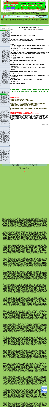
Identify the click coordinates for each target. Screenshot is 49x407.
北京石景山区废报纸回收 (12, 323)
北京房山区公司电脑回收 (25, 331)
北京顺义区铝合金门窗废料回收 (12, 392)
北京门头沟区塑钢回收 (34, 368)
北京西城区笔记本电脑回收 (40, 258)
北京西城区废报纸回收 (15, 261)
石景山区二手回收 (21, 313)
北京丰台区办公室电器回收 (13, 310)
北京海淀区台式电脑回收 (32, 289)
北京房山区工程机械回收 (21, 329)
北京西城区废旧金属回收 (12, 253)
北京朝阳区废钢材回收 (31, 276)
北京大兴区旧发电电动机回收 (24, 338)
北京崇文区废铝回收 (38, 266)
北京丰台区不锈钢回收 (12, 306)
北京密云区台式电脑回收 (32, 403)
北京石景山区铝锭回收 (37, 315)
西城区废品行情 (18, 253)
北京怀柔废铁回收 (32, 237)
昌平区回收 (14, 345)
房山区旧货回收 (24, 324)
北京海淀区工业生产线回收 (41, 290)
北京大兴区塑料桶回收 (41, 343)
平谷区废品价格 (23, 377)
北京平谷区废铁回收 (20, 382)
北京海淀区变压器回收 (32, 285)
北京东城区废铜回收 (28, 246)
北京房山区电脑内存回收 (17, 331)
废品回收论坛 (37, 13)
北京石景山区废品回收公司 (10, 314)
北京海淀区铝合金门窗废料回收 (12, 288)
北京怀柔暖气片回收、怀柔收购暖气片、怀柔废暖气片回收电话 (4, 143)
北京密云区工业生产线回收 (41, 404)
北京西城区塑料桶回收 (41, 260)
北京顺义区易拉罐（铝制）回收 (33, 395)
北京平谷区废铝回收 (38, 380)
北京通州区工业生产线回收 (41, 362)
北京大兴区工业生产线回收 (41, 342)
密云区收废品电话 (42, 397)
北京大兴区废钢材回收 (31, 338)
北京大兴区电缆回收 (19, 336)
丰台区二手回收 (19, 303)
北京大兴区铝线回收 (39, 336)
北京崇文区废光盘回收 (22, 271)
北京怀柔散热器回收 (23, 235)
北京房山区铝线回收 (39, 326)
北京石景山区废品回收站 (40, 313)
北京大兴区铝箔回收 (40, 340)
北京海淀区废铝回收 (38, 286)
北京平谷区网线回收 (8, 380)
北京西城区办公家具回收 (33, 259)
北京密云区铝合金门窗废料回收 (12, 402)
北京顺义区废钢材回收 (31, 390)
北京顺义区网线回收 (8, 390)
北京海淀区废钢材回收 (31, 286)
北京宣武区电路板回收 (10, 299)
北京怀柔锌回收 (31, 234)
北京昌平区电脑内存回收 (17, 351)
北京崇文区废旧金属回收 (12, 263)
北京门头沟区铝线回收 (7, 368)
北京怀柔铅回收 (26, 234)
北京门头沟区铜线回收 (14, 371)
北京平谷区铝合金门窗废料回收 (12, 382)
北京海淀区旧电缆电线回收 (15, 286)
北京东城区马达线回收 (27, 247)
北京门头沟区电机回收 (41, 368)
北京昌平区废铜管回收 (41, 349)
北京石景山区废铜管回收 (21, 319)
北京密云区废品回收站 (36, 397)
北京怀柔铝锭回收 (9, 234)
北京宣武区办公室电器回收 (13, 300)
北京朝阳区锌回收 (6, 275)
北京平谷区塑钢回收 (19, 379)
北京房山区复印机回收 (20, 332)
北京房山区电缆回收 (19, 326)
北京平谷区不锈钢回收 (12, 379)
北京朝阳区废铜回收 (28, 277)
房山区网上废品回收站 (29, 325)
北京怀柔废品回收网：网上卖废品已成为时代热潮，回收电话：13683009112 (4, 133)
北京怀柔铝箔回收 (6, 238)
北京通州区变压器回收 (32, 358)
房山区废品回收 (10, 324)
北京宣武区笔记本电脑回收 (40, 299)
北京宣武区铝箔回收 (40, 298)
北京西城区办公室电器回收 (13, 259)
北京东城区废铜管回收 (41, 246)
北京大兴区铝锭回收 (26, 336)
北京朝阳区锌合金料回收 (33, 278)
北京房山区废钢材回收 (31, 328)
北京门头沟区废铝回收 (14, 370)
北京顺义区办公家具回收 (33, 394)
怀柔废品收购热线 (31, 233)
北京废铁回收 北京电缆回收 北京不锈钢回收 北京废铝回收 (4, 148)
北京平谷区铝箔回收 (40, 382)
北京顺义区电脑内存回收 (17, 393)
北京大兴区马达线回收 (27, 340)
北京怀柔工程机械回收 (37, 236)
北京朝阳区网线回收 (8, 276)
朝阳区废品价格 (23, 273)
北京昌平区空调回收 (27, 352)
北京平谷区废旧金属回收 (12, 377)
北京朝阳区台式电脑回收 (32, 279)
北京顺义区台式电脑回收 (32, 393)
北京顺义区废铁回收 (20, 392)
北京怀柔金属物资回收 (25, 240)
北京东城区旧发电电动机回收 (24, 245)
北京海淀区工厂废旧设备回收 (37, 292)
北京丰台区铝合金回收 (32, 305)
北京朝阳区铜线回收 (34, 277)
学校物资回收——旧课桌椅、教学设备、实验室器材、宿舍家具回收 (5, 48)
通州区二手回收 (19, 355)
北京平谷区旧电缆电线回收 (15, 380)
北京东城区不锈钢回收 (12, 244)
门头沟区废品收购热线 (10, 367)
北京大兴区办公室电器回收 (13, 342)
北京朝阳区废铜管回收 (41, 277)
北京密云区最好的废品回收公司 (37, 398)
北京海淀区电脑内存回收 (17, 289)
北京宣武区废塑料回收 (7, 297)
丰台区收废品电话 (42, 303)
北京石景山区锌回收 (20, 316)
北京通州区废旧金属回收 (12, 356)
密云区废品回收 (10, 397)
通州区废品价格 (23, 356)
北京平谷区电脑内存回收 (17, 383)
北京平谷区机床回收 (12, 385)
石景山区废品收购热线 (10, 315)
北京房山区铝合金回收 (32, 326)
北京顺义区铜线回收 (34, 391)
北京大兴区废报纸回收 (15, 344)
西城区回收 (14, 252)
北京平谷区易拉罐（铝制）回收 (33, 385)
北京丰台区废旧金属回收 (12, 304)
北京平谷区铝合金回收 (32, 378)
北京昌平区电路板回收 (10, 351)
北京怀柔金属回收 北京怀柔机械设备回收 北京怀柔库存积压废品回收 (4, 105)
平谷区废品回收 (10, 376)
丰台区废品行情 (18, 304)
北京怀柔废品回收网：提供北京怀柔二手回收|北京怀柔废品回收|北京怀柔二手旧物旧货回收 (4, 110)
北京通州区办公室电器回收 (13, 362)
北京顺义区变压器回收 (32, 389)
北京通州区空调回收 (27, 362)
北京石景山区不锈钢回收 (27, 316)
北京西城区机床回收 (12, 260)
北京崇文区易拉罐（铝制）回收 (33, 270)
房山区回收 (14, 324)
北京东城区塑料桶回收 (41, 250)
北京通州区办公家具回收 (33, 362)
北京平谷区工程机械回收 (21, 381)
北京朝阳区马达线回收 (27, 278)
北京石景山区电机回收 (41, 316)
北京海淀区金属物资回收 (25, 291)
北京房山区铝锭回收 (26, 326)
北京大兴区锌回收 (6, 337)
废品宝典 (30, 12)
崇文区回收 (14, 262)
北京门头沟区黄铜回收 (17, 367)
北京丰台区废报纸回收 (15, 312)
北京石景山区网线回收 (26, 317)
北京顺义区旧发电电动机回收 (24, 390)
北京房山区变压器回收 (32, 327)
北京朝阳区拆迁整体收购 (14, 277)
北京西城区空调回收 (27, 259)
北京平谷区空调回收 (27, 384)
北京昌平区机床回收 (12, 353)
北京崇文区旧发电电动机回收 (24, 266)
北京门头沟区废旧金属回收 (18, 366)
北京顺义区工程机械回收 (21, 391)
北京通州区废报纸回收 (15, 364)
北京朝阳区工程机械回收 (21, 277)
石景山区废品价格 (30, 314)
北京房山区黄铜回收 (7, 326)
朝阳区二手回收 (19, 272)
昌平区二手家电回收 (29, 345)
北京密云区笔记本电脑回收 (40, 403)
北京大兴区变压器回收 (32, 337)
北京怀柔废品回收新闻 (4, 97)
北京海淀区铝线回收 (39, 284)
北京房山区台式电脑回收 (32, 331)
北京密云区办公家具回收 (33, 404)
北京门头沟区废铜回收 (7, 371)
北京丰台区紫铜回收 (13, 305)
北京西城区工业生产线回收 (41, 259)
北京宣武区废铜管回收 (41, 297)
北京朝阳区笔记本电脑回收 (40, 279)
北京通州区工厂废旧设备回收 (37, 364)
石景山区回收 (16, 313)
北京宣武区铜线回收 (34, 297)
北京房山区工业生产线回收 (41, 332)
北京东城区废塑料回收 (7, 246)
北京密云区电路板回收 (10, 403)
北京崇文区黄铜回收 (7, 264)
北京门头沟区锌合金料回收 (17, 372)
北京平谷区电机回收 (25, 379)
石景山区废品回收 (11, 313)
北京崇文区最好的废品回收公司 (37, 263)
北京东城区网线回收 (8, 245)
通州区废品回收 (10, 355)
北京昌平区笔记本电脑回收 (40, 351)
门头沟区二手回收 (21, 365)
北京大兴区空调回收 (27, 342)
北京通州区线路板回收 (38, 358)
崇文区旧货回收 (24, 262)
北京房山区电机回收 (25, 327)
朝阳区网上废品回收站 (29, 273)
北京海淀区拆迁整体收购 (14, 287)
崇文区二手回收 (19, 262)
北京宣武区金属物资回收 (25, 301)
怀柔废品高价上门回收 (12, 233)
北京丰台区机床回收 (12, 311)
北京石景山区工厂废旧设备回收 (36, 323)
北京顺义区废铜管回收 (41, 391)
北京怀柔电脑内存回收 (26, 238)
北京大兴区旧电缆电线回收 (15, 338)
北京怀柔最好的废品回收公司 (41, 232)
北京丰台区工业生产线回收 (41, 310)
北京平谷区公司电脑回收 (25, 383)
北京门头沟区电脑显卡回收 (32, 372)
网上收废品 (12, 232)
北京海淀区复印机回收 (20, 290)
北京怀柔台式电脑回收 (40, 238)
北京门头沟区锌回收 (20, 368)
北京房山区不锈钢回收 (12, 327)
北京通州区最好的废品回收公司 (37, 356)
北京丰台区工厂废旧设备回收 (37, 312)
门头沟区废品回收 (11, 365)
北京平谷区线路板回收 (38, 379)
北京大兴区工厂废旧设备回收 (37, 344)
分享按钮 (11, 32)
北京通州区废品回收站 (36, 355)
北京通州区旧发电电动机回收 (24, 359)
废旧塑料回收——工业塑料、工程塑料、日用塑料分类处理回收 (5, 43)
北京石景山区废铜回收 (7, 319)
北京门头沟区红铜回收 (21, 370)
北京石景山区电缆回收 (30, 315)
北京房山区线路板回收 (38, 327)
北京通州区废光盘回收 (22, 364)
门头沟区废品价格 (30, 366)
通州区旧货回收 (24, 355)
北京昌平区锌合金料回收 (33, 350)
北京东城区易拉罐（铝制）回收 (33, 250)
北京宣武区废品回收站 (36, 293)
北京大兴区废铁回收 (20, 340)
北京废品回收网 (6, 19)
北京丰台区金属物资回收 (25, 311)
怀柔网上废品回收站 (33, 232)
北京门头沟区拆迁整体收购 (36, 370)
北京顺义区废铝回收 (38, 390)
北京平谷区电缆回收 (19, 378)
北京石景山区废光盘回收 (19, 323)
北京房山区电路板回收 (10, 331)
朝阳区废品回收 (10, 272)
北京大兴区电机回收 (25, 337)
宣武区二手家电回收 (29, 293)
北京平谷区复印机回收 (20, 384)
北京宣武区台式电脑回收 (32, 299)
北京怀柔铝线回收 (21, 234)
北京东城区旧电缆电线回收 (15, 245)
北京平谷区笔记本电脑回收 (40, 383)
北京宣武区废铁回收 (20, 298)
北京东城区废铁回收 (20, 247)
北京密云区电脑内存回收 (17, 403)
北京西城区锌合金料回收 (33, 257)
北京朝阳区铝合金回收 (32, 274)
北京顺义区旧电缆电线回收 (15, 390)
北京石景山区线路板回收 (11, 317)
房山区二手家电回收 (29, 324)
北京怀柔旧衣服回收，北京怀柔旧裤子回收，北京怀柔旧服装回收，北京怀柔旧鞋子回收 (4, 99)
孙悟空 (21, 165)
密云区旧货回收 (24, 397)
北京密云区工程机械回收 (29, 406)
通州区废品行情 (18, 356)
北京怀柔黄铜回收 (36, 233)
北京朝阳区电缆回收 (19, 274)
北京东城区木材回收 (18, 250)
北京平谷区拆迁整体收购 (14, 381)
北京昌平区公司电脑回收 (25, 351)
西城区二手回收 (19, 252)
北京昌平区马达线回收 (27, 350)
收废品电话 (44, 165)
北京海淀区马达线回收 (27, 288)
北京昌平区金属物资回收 (25, 353)
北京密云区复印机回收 (20, 404)
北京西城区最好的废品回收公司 (37, 253)
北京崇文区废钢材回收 (31, 266)
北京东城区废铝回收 (38, 245)
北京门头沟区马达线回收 (9, 372)
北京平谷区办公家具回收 (33, 384)
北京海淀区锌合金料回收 (33, 288)
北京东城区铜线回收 (34, 246)
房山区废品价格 (23, 325)
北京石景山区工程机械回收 (27, 323)
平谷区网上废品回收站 (29, 377)
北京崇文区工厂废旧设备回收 (37, 271)
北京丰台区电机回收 (25, 306)
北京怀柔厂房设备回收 (7, 240)
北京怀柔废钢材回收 (6, 236)
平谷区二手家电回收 (29, 376)
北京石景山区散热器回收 (19, 317)
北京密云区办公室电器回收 (13, 404)
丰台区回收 (14, 303)
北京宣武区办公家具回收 (33, 300)
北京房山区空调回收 (27, 332)
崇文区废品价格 (23, 263)
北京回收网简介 (20, 12)
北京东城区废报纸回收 (15, 251)
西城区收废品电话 (42, 252)
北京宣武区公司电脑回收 (25, 299)
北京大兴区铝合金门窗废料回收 (12, 340)
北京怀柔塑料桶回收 (40, 240)
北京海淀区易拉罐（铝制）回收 (33, 291)
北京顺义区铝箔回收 (40, 392)
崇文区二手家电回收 (29, 262)
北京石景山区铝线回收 (7, 316)
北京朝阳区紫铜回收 (13, 274)
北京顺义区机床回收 (12, 395)
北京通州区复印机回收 (20, 362)
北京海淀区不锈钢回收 (12, 285)
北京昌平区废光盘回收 (22, 354)
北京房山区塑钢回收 (19, 327)
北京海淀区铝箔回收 (40, 288)
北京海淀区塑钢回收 (19, 285)
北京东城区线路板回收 (38, 244)
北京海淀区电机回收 (25, 285)
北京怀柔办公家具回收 (37, 239)
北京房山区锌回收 (6, 327)
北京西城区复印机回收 (20, 259)
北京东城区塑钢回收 (19, 244)
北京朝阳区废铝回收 (38, 276)
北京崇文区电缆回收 (19, 264)
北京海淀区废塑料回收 (7, 287)
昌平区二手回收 (19, 345)
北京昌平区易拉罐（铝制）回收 (33, 353)
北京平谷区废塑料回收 (7, 381)
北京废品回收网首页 (13, 12)
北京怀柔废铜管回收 (11, 237)
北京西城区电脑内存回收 (17, 258)
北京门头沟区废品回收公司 (10, 366)
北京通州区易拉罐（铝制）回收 (33, 363)
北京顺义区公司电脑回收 (25, 393)
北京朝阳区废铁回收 (20, 278)
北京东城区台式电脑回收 (32, 248)
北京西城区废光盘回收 (22, 261)
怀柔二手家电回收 (18, 231)
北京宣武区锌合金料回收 (33, 298)
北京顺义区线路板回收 (38, 389)
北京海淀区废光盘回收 (22, 292)
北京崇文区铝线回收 (39, 264)
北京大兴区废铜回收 (28, 339)
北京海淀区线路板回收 (38, 285)
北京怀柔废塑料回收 (24, 236)
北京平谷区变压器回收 (32, 379)
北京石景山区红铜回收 (21, 318)
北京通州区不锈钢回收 (12, 358)
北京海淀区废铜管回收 (41, 287)
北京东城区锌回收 (6, 244)
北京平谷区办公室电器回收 (13, 384)
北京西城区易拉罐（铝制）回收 (33, 260)
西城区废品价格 (23, 253)
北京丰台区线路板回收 (38, 306)
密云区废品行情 (18, 398)
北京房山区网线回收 (8, 328)
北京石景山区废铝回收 (14, 318)
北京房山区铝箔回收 (40, 330)
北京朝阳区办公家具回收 (33, 280)
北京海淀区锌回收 (6, 285)
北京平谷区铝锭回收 (26, 378)
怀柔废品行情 (23, 232)
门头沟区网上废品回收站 (37, 366)
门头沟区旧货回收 (26, 365)
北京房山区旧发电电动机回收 (24, 328)
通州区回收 (14, 355)
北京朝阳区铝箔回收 (40, 278)
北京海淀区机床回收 (12, 291)
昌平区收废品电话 (42, 345)
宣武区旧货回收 (24, 293)
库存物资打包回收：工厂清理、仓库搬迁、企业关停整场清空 (5, 36)
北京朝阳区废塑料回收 (7, 277)
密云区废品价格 (23, 398)
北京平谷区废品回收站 (36, 376)
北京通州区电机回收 (25, 358)
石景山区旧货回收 (26, 313)
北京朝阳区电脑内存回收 (17, 279)
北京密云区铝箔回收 (40, 402)
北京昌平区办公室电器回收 (13, 352)
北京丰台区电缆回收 (19, 305)
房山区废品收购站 (5, 324)
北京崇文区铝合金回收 (32, 264)
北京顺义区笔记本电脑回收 (40, 393)
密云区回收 (14, 397)
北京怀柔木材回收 (19, 240)
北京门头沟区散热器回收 (19, 369)
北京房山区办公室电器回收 (13, 332)
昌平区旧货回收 (24, 345)
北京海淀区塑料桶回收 (41, 291)
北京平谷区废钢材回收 (31, 380)
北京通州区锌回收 (6, 358)
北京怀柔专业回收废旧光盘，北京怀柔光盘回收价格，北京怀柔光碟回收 (4, 112)
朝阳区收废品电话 (42, 272)
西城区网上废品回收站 (29, 253)
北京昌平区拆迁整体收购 (14, 349)
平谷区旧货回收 (24, 376)
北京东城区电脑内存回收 (17, 248)
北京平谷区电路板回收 (10, 383)
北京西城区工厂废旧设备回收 (37, 261)
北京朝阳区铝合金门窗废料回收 (12, 278)
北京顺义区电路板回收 (10, 393)
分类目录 (9, 165)
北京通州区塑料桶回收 (41, 363)
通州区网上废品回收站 (29, 356)
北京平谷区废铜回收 (28, 381)
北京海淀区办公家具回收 (33, 290)
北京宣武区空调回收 (27, 300)
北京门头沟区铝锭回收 (37, 367)
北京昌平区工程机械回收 (21, 349)
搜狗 (40, 165)
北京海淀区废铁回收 (20, 288)
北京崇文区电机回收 (25, 265)
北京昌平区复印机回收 (20, 352)
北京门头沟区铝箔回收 (25, 372)
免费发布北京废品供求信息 (30, 13)
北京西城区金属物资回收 (25, 260)
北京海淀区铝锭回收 (26, 284)
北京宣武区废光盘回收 (22, 302)
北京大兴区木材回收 (18, 343)
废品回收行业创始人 (31, 231)
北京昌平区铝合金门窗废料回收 (12, 350)
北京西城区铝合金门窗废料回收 (12, 257)
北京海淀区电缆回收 (19, 284)
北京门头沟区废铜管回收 (21, 371)
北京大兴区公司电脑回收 (25, 341)
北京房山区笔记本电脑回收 (40, 331)
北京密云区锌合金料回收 (33, 402)
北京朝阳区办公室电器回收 (13, 280)
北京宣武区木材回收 (18, 301)
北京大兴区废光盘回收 (22, 344)
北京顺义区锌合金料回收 (33, 392)
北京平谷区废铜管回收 (41, 381)
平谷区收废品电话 (42, 376)
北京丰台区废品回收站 (36, 303)
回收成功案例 (17, 13)
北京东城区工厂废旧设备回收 (37, 251)
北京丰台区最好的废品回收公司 (37, 304)
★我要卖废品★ (35, 12)
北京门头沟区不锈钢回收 (27, 368)
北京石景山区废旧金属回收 (18, 314)
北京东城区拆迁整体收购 (14, 246)
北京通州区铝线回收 (39, 357)
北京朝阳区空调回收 (27, 280)
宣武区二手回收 (19, 293)
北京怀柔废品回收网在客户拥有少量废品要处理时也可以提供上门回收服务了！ (4, 154)
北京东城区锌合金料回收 (33, 247)
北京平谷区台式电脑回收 (32, 383)
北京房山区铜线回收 (34, 329)
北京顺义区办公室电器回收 (13, 394)
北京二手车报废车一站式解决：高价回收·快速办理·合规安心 (5, 90)
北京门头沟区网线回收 (26, 369)
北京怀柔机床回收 (13, 240)
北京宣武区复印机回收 (20, 300)
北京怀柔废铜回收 (43, 236)
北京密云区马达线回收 (27, 402)
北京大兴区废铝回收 (38, 338)
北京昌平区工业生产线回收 (41, 352)
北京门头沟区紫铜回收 (23, 367)
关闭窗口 (46, 124)
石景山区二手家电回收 (33, 313)
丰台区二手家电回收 (29, 303)
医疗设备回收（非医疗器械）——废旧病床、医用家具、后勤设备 (5, 64)
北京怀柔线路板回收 (17, 235)
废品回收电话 (12, 13)
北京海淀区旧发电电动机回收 (24, 286)
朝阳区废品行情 (18, 273)
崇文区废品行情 (18, 263)
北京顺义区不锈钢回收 (12, 389)
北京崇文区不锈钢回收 (12, 265)
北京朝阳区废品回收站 (36, 272)
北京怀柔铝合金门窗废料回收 (25, 237)
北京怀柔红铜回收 (18, 236)
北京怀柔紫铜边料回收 (17, 237)
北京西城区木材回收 (18, 260)
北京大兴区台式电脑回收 (32, 341)
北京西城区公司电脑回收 (25, 258)
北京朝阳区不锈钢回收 (12, 275)
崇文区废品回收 (10, 262)
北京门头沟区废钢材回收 (7, 370)
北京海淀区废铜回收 (28, 287)
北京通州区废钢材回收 (31, 359)
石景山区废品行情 (24, 314)
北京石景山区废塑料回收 (28, 318)
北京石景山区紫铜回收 (23, 315)
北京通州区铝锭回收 (26, 357)
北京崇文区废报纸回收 (15, 271)
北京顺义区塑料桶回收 (41, 395)
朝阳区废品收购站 (5, 272)
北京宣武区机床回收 (12, 301)
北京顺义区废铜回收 (28, 391)
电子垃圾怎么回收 (25, 233)
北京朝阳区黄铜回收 (7, 274)
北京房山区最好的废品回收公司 (37, 325)
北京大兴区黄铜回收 (7, 336)
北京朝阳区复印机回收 (20, 280)
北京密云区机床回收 (12, 405)
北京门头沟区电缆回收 (30, 367)
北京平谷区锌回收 (6, 379)
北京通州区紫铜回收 (13, 357)
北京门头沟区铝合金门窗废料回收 (38, 371)
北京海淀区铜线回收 (34, 287)
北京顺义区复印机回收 (20, 394)
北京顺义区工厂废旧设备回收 (37, 396)
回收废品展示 (26, 12)
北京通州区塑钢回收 (19, 358)
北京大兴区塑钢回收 (19, 337)
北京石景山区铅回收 (14, 316)
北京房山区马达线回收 (27, 330)
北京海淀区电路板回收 (10, 289)
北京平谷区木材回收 (18, 385)
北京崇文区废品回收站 (36, 262)
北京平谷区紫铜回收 (13, 378)
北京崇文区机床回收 (12, 270)
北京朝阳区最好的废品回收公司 (37, 273)
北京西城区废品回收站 (36, 252)
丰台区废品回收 (10, 303)
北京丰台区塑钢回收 (19, 306)
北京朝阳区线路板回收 (38, 275)
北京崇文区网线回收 (8, 266)
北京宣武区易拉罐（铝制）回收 (33, 301)
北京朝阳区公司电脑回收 (25, 279)
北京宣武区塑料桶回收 (41, 301)
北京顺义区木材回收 (18, 395)
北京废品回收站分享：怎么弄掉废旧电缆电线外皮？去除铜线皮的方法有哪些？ (4, 102)
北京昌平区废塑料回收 (7, 349)
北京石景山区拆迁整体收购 (36, 318)
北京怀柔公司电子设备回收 (10, 239)
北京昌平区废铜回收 (28, 349)
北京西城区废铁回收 (20, 257)
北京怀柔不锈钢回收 (37, 234)
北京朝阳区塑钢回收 (19, 275)
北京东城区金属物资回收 (25, 250)
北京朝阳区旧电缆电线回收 (15, 276)
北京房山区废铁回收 (20, 330)
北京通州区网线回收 (8, 359)
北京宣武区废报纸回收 (15, 302)
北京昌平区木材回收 (18, 353)
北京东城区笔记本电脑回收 (40, 248)
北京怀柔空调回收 (31, 239)
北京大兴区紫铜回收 (13, 336)
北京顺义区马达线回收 (27, 392)
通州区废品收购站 (5, 355)
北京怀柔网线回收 (28, 235)
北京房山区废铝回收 (38, 328)
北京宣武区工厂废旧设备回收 (37, 302)
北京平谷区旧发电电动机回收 (24, 380)
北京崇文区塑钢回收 (19, 265)
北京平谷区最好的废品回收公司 (37, 377)
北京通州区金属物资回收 (25, 363)
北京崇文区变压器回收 (32, 265)
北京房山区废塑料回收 (7, 329)
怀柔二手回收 (9, 231)
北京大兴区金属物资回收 (25, 343)
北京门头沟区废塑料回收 (28, 370)
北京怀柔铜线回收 (5, 237)
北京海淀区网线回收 (8, 286)
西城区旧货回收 (24, 252)
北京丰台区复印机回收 (20, 310)
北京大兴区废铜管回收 (41, 339)
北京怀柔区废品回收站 (24, 231)
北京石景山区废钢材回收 (7, 318)
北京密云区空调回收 (27, 404)
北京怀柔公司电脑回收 (33, 238)
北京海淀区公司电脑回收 (25, 289)
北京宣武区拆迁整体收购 (14, 297)
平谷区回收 (14, 376)
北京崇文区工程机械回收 (29, 271)
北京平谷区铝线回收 (39, 378)
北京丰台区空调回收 (27, 310)
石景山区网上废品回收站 (37, 314)
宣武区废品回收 (10, 293)
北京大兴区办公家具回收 (33, 342)
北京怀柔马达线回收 (38, 237)
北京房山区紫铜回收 (13, 326)
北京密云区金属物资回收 (25, 405)
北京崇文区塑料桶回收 (41, 270)
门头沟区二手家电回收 (33, 365)
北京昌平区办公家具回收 (33, 352)
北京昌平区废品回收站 (36, 345)
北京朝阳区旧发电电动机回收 (24, 276)
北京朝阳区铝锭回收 (26, 274)
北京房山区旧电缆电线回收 (15, 328)
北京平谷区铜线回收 (34, 381)
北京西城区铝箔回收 (40, 257)
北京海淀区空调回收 (27, 290)
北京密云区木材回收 (18, 405)
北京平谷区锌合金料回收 (33, 382)
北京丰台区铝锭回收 (26, 305)
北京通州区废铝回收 (38, 359)
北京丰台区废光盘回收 (22, 312)
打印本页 (43, 124)
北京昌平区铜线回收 (34, 349)
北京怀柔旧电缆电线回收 (35, 235)
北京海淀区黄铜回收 (7, 284)
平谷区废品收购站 (5, 376)
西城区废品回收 (10, 252)
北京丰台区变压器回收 (32, 306)
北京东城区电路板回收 (10, 248)
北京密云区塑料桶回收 (41, 405)
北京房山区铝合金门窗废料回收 (12, 330)
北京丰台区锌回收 (6, 306)
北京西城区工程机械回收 (29, 261)
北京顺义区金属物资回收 (25, 395)
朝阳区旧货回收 (24, 272)
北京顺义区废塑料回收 (7, 391)
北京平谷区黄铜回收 (7, 378)
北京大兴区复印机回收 (20, 342)
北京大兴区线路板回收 (38, 337)
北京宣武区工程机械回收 (21, 297)
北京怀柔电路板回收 (19, 238)
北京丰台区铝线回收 (39, 305)
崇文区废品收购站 (5, 262)
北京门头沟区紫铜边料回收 (29, 371)
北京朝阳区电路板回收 (10, 279)
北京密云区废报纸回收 (15, 406)
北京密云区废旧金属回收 (12, 398)
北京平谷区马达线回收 (27, 382)
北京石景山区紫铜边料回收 (29, 319)
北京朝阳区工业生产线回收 (41, 280)
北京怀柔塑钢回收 (42, 234)
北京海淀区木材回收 (18, 291)
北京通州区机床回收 (12, 363)
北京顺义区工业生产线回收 (41, 394)
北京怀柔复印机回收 (25, 239)
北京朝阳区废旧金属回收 (12, 273)
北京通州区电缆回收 (19, 357)
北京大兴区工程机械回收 (21, 339)
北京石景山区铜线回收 (14, 319)
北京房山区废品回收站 (36, 324)
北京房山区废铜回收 (28, 329)
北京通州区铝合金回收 (32, 357)
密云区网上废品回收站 (29, 398)
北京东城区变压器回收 (32, 244)
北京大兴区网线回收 (8, 338)
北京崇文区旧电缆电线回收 (15, 266)
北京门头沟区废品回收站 (40, 365)
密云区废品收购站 (5, 397)
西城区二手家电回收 (29, 252)
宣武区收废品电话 (42, 293)
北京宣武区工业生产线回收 (41, 300)
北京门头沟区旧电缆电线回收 (34, 369)
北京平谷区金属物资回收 (25, 385)
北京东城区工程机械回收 (21, 246)
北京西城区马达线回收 (27, 257)
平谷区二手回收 (19, 376)
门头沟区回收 (16, 365)
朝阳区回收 (14, 272)
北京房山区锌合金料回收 (33, 330)
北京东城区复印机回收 (20, 249)
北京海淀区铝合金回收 (32, 284)
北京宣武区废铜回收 (28, 297)
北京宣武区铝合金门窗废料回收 (12, 298)
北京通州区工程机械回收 (29, 364)
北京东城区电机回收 (25, 244)
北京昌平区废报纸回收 (15, 354)
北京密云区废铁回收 (20, 402)
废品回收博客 (22, 13)
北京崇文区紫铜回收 (13, 264)
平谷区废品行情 (18, 377)
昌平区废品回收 (10, 345)
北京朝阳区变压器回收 (32, 275)
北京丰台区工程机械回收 (29, 312)
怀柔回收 (5, 231)
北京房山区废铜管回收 (41, 329)
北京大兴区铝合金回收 (32, 336)
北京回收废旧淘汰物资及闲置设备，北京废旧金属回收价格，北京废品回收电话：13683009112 (4, 138)
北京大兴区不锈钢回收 (12, 337)
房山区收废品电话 (42, 324)
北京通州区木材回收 (18, 363)
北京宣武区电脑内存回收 (17, 299)
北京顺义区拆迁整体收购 (14, 391)
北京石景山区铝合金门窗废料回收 (38, 319)
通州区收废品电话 (42, 355)
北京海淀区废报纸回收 (15, 292)
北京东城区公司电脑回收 (25, 248)
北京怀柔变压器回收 (10, 235)
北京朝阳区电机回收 (25, 275)
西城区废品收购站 (5, 252)
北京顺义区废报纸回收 (15, 396)
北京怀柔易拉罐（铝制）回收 (33, 240)
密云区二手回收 (19, 397)
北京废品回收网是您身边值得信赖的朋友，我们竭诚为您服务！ (4, 117)
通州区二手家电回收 (29, 355)
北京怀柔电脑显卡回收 (13, 238)
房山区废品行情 (18, 325)
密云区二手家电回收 (29, 397)
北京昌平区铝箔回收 (40, 350)
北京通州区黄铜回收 (7, 357)
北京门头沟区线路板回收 (11, 369)
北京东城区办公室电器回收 (13, 249)
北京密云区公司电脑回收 (25, 403)
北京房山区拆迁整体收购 (14, 329)
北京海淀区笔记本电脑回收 (40, 289)
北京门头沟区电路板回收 (40, 372)
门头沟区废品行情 (24, 366)
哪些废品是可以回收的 (19, 233)
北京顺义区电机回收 (25, 389)
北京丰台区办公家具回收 (33, 310)
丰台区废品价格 (23, 304)
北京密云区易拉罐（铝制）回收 (33, 405)
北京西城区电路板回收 (10, 258)
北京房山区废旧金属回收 (12, 325)
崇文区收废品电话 (42, 262)
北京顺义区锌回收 (6, 389)
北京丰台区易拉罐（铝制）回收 (33, 311)
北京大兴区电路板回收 (10, 341)
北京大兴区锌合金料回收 (33, 340)
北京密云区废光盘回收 (22, 406)
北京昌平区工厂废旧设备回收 (37, 354)
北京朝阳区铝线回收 (39, 274)
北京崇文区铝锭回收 (26, 264)
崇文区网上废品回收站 (29, 263)
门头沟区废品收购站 (5, 365)
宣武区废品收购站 (5, 293)
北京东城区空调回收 (27, 249)
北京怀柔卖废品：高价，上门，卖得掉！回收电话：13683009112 (4, 160)
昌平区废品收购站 (5, 345)
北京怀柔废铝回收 (12, 236)
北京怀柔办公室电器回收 (18, 239)
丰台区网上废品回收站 (29, 304)
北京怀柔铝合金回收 (15, 234)
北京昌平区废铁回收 (20, 350)
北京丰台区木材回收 (18, 311)
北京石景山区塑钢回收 (34, 316)
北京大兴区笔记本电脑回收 (40, 341)
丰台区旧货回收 (24, 303)
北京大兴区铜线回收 (34, 339)
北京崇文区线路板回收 (38, 265)
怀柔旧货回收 (13, 231)
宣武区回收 (14, 293)
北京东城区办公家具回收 (33, 249)
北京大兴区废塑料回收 (7, 339)
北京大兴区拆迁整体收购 (14, 339)
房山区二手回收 (19, 324)
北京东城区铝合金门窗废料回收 (12, 247)
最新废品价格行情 (42, 12)
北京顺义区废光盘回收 (22, 396)
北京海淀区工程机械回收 (21, 287)
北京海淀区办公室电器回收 (13, 290)
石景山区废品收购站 (5, 313)
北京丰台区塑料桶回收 (41, 311)
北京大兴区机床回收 (12, 343)
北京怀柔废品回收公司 (7, 232)
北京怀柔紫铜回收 (42, 233)
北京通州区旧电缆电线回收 (15, 359)
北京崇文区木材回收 (18, 270)
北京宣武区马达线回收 (27, 298)
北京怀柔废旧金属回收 (18, 232)
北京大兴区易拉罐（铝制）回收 (33, 343)
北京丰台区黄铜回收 (7, 305)
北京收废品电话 (40, 231)
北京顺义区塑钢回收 (19, 389)
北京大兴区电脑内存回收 (17, 341)
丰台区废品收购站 (5, 303)
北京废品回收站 (12, 39)
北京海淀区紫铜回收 (13, 284)
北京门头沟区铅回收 (14, 368)
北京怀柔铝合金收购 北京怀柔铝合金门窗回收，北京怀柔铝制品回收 (4, 157)
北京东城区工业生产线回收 (41, 249)
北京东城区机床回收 (12, 250)
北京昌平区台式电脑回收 (32, 351)
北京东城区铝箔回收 (40, 247)
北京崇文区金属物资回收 (25, 270)
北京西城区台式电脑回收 (32, 258)
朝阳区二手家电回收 (29, 272)
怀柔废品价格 (28, 232)
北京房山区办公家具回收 (33, 332)
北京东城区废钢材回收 (31, 245)
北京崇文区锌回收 (6, 265)
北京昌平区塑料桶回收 (41, 353)
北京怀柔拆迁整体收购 (30, 236)
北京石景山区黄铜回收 (17, 315)
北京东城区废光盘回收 (22, 251)
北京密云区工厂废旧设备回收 (38, 406)
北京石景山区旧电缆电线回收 (34, 317)
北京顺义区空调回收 (27, 394)
